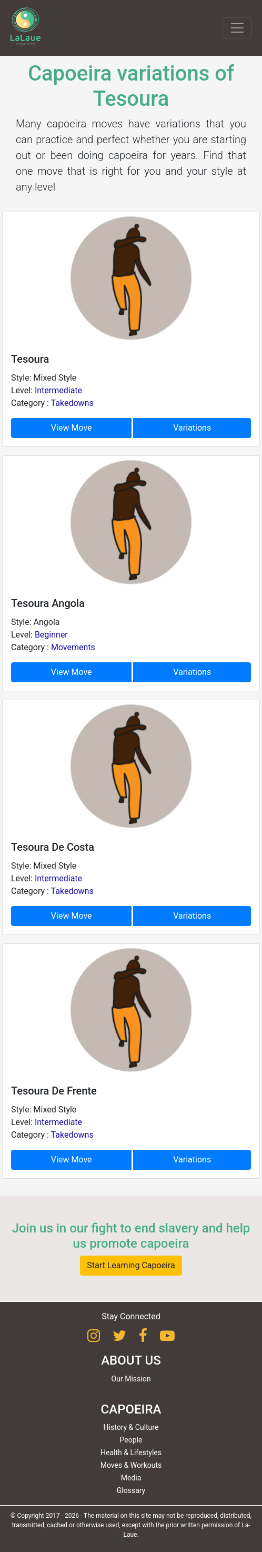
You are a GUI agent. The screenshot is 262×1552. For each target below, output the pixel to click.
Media (131, 1478)
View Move (71, 428)
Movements (73, 647)
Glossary (131, 1490)
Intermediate (58, 390)
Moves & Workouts (131, 1465)
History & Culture (131, 1427)
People (131, 1440)
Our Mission (131, 1379)
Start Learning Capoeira (131, 1265)
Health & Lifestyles (131, 1452)
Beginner (51, 635)
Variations (192, 428)
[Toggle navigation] (237, 27)
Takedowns (72, 403)
